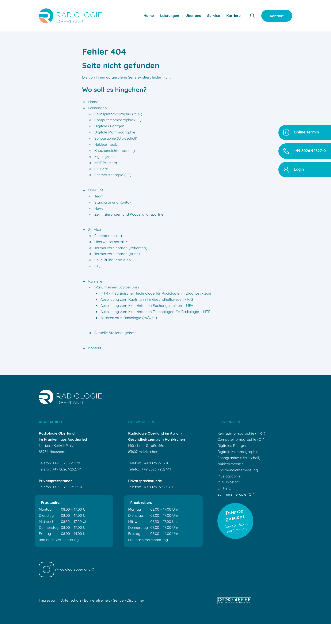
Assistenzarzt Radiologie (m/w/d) (128, 317)
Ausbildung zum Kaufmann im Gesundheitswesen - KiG (146, 299)
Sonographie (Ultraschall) (115, 138)
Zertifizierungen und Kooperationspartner (129, 214)
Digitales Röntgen (109, 126)
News (98, 208)
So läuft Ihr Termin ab (112, 260)
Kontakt (277, 16)
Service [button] (213, 15)
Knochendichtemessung (114, 150)
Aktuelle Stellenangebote (115, 332)
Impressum (48, 600)
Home (149, 15)
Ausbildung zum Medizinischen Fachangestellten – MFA (146, 305)
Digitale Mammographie (114, 132)
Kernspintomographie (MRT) (118, 114)
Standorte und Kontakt (113, 202)
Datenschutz (70, 600)
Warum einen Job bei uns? (116, 287)
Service (94, 229)
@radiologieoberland (66, 569)
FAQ (97, 266)
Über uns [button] (193, 15)
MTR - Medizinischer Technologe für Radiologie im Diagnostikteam (156, 293)
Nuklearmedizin (107, 144)
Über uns (95, 190)
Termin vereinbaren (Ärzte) (117, 254)
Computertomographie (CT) (117, 120)
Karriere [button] (233, 15)
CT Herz (101, 169)
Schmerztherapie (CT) (112, 175)
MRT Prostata (105, 162)
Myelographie (106, 156)
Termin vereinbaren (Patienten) (120, 248)
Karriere (95, 281)
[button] (252, 15)
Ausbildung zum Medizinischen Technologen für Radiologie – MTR (155, 311)
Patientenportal (109, 235)
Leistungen (97, 108)
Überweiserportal (110, 241)
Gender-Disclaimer (128, 600)
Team (99, 196)
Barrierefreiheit (97, 600)
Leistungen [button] (169, 15)
